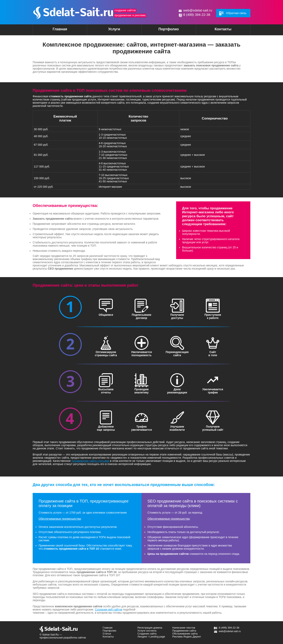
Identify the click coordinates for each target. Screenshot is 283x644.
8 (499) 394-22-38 (196, 15)
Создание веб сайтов (108, 609)
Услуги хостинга (147, 630)
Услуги (107, 30)
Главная (60, 29)
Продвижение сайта (184, 630)
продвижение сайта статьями (90, 460)
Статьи (107, 633)
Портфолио (168, 29)
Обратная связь (236, 13)
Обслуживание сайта (185, 633)
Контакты (223, 29)
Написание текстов (183, 627)
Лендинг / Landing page (151, 636)
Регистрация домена (150, 627)
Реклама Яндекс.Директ (186, 636)
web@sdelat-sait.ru (197, 10)
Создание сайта (147, 633)
